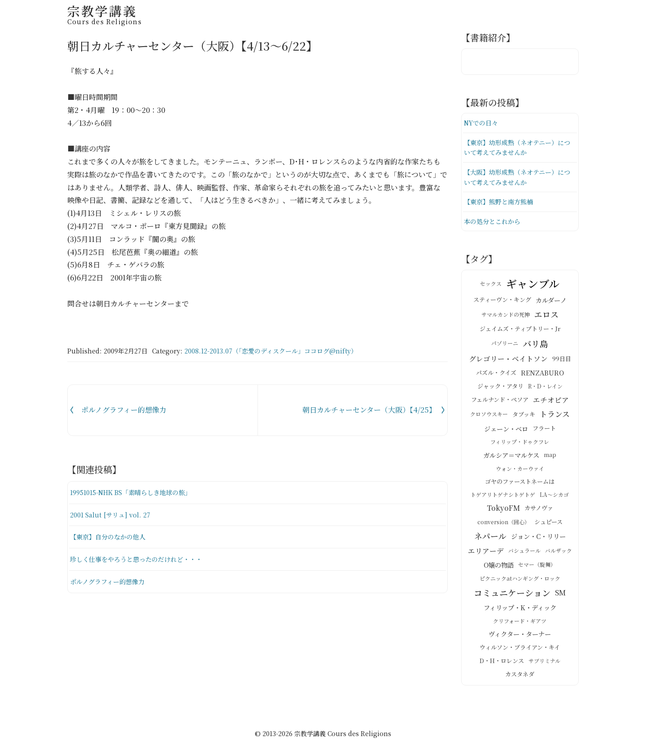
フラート (544, 432)
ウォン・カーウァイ (520, 472)
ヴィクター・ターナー (520, 637)
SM (560, 596)
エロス (546, 317)
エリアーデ (486, 555)
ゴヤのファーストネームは (519, 485)
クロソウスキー (489, 418)
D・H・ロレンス (502, 664)
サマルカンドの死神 (505, 318)
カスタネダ (519, 677)
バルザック (558, 554)
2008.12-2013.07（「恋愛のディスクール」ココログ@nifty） (270, 350)
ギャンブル (532, 286)
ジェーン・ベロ (506, 431)
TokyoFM (503, 512)
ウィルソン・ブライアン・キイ (520, 651)
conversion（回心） (503, 525)
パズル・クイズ (496, 376)
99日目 (561, 362)
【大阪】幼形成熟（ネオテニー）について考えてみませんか (517, 179)
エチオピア (551, 403)
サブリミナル (544, 664)
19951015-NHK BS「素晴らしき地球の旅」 (136, 492)
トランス (555, 418)
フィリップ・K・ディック (520, 611)
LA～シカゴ (554, 498)
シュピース (548, 525)
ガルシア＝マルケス (511, 458)
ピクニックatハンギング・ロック (520, 582)
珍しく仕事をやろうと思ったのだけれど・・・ (140, 559)
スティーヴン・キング (502, 303)
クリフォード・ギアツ (519, 624)
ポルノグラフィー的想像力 (110, 581)
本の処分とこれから (494, 224)
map (550, 458)
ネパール (490, 539)
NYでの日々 (482, 123)
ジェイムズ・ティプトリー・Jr (520, 332)
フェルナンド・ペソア (499, 403)
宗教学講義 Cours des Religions (342, 737)
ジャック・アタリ (500, 389)
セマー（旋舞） (537, 568)
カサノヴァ (538, 511)
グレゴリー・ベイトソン (508, 362)
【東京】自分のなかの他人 (110, 536)
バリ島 (535, 347)
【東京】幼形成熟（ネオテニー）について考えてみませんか (517, 148)
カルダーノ (551, 303)
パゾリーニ (504, 347)
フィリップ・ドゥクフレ (519, 445)
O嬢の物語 (499, 568)
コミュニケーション (512, 596)
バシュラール (524, 554)
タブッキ (523, 418)
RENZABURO (542, 375)
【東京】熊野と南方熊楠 (501, 204)
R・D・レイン (545, 389)
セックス (491, 287)
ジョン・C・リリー (538, 539)
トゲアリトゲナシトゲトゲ (503, 498)
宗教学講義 (104, 13)
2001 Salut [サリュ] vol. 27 (112, 514)
